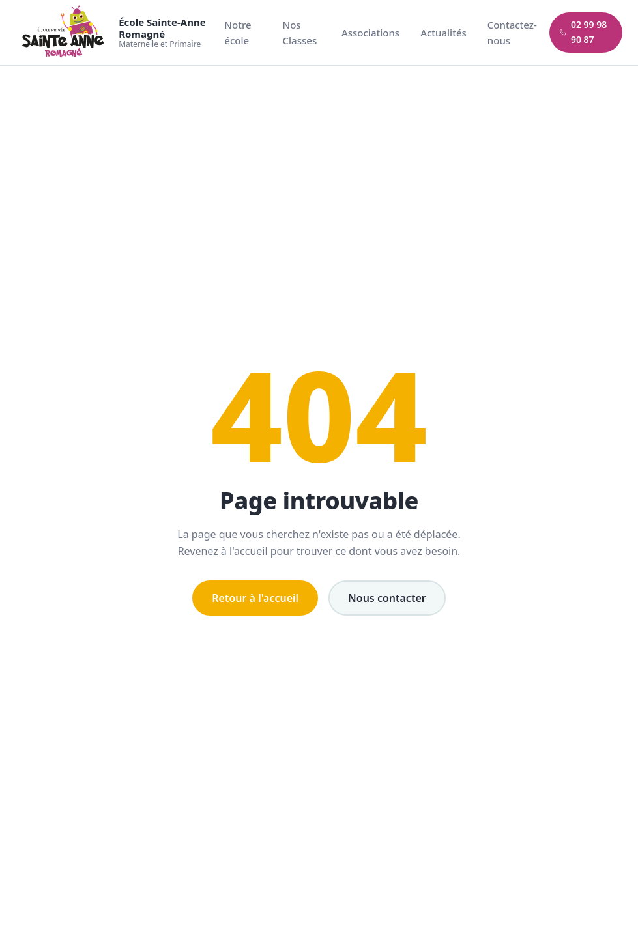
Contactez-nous (512, 32)
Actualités (443, 32)
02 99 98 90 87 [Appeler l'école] (583, 32)
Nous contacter (387, 598)
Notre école (237, 32)
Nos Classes (300, 32)
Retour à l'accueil (255, 598)
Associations (370, 32)
